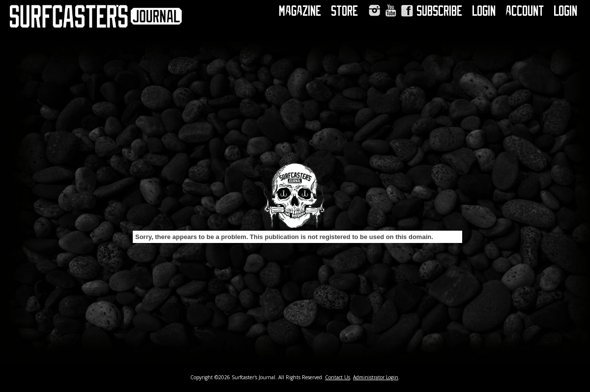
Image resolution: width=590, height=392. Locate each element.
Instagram (374, 10)
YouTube (390, 10)
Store (344, 10)
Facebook (407, 10)
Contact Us (337, 377)
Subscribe (440, 10)
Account (525, 10)
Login (484, 10)
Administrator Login (375, 377)
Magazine (300, 10)
